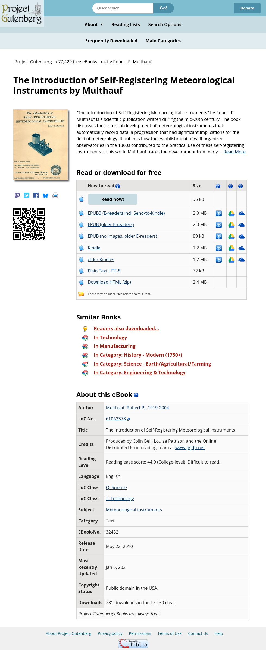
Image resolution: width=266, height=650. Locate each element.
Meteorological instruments (134, 510)
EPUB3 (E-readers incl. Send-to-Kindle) (126, 213)
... (232, 152)
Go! (163, 8)
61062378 (118, 419)
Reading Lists (125, 24)
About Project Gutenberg (68, 633)
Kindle (94, 248)
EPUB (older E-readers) (111, 224)
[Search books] (122, 8)
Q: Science (116, 487)
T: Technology (120, 499)
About (94, 24)
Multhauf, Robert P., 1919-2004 (137, 408)
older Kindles (101, 259)
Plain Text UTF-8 (104, 271)
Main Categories (163, 41)
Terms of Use (170, 633)
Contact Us (198, 633)
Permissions (140, 633)
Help (218, 633)
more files (115, 294)
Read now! (113, 199)
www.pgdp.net (190, 448)
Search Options (164, 24)
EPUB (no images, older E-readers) (122, 236)
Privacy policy (110, 633)
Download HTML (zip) (109, 282)
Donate (247, 8)
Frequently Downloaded (111, 41)
